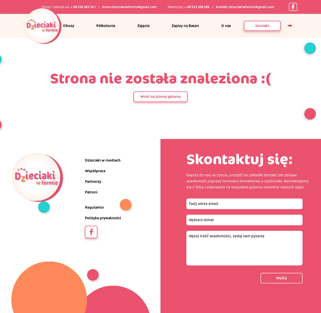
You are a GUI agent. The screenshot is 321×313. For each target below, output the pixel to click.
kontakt (270, 175)
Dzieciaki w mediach (103, 160)
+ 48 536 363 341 (83, 7)
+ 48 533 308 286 (197, 7)
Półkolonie (105, 25)
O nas (226, 25)
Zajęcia (143, 25)
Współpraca (95, 171)
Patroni (91, 192)
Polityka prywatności (103, 218)
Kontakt (262, 25)
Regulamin (94, 207)
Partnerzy (93, 181)
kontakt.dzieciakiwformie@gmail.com (245, 7)
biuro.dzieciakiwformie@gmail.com (129, 7)
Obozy (68, 25)
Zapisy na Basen (185, 25)
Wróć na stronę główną (160, 96)
